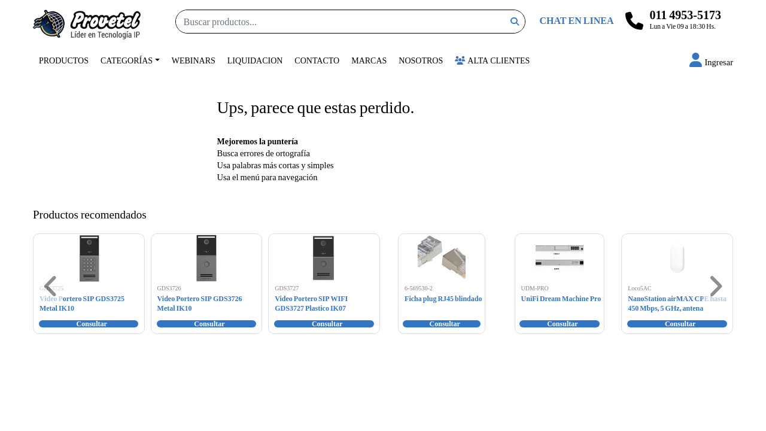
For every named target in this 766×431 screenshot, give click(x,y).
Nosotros (421, 60)
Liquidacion (255, 60)
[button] (711, 62)
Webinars (193, 60)
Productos (64, 60)
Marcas (369, 60)
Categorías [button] (127, 60)
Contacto (316, 60)
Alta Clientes (492, 60)
